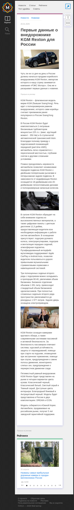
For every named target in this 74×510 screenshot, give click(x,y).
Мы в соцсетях (56, 503)
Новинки (35, 18)
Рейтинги (43, 5)
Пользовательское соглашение (32, 503)
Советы (36, 9)
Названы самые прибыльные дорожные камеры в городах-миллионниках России (35, 475)
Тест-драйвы (24, 9)
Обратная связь (38, 498)
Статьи (32, 5)
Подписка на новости (27, 501)
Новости (22, 5)
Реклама (44, 501)
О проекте (22, 498)
